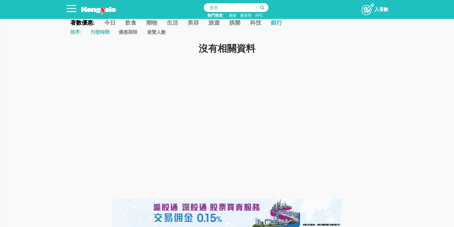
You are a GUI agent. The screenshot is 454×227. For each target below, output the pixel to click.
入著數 (374, 8)
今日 (110, 23)
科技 (255, 23)
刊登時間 (99, 32)
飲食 (131, 23)
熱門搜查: (215, 15)
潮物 (151, 23)
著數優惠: (82, 23)
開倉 (232, 15)
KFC (259, 15)
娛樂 (235, 23)
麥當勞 (246, 15)
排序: (75, 32)
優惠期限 (128, 32)
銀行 (276, 23)
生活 (172, 23)
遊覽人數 (156, 32)
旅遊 (214, 23)
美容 (193, 23)
